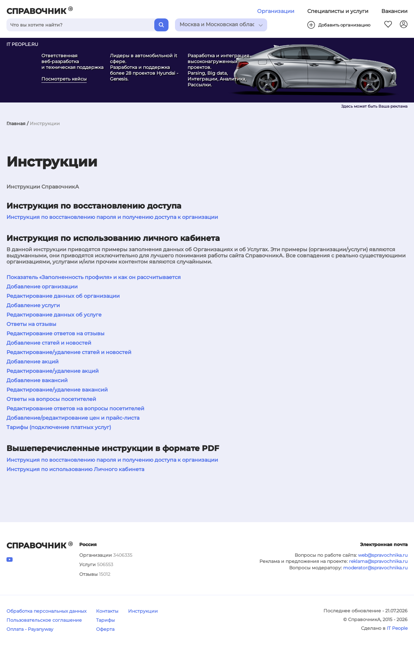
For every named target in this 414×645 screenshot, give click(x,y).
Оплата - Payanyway (29, 629)
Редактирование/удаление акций (52, 371)
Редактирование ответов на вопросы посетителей (75, 408)
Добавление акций (32, 362)
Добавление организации (42, 287)
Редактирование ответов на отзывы (55, 333)
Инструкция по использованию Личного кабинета (75, 469)
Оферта (105, 629)
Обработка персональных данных (46, 611)
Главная (16, 123)
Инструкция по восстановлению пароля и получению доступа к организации (112, 217)
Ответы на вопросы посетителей (51, 399)
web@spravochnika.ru (383, 555)
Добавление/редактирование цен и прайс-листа (72, 418)
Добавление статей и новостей (48, 343)
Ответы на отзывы (31, 324)
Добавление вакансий (37, 380)
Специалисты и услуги (337, 11)
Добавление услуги (33, 305)
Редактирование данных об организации (63, 296)
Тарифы (105, 620)
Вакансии (394, 11)
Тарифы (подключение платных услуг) (58, 427)
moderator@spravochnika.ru (375, 568)
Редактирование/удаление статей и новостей (68, 352)
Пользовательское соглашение (44, 620)
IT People (397, 628)
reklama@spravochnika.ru (378, 561)
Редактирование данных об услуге (54, 315)
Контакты (107, 611)
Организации (275, 11)
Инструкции (143, 611)
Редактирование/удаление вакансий (57, 390)
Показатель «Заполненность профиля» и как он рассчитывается (93, 277)
